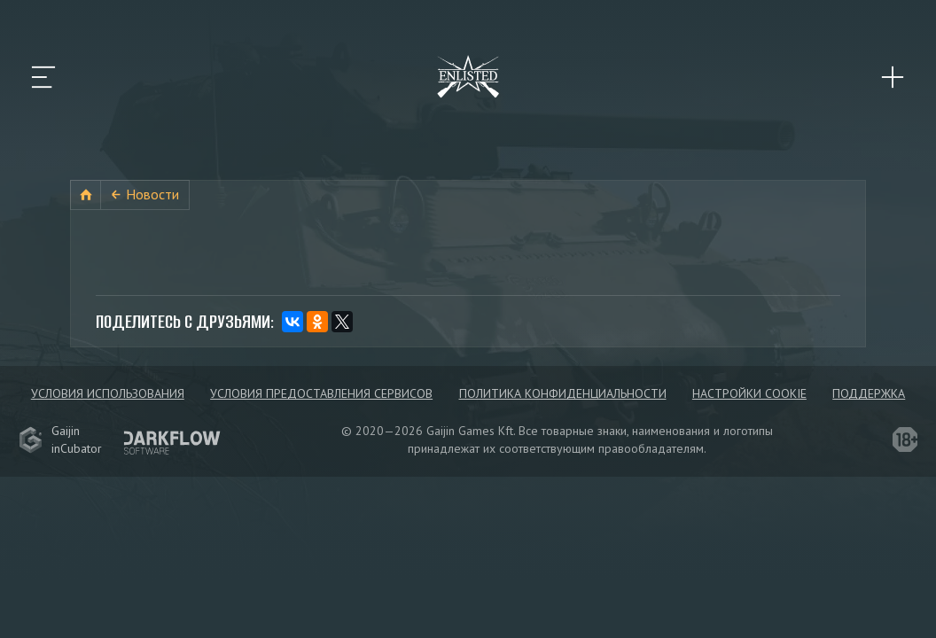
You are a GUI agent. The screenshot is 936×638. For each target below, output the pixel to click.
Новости (152, 194)
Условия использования (107, 393)
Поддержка (868, 393)
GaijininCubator (60, 439)
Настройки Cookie (749, 393)
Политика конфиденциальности (563, 393)
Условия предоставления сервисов (321, 393)
